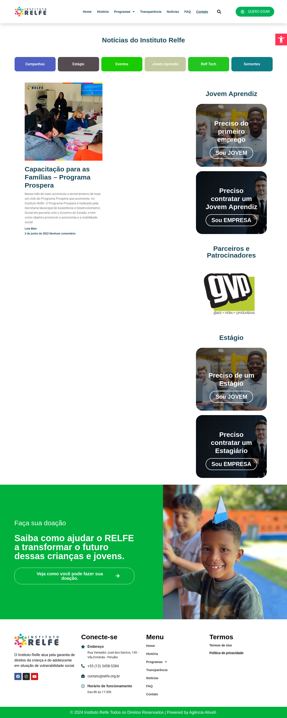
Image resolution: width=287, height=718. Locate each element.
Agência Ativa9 (202, 712)
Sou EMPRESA (231, 220)
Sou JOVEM (231, 153)
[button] (281, 39)
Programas (124, 11)
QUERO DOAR (255, 11)
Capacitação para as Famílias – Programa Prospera (57, 177)
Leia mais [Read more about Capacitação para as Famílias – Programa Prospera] (31, 228)
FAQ (187, 11)
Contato (202, 11)
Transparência (150, 11)
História (103, 11)
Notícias (173, 11)
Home (87, 11)
